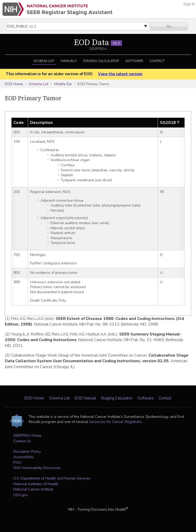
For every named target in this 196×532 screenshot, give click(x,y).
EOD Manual (85, 398)
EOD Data (98, 43)
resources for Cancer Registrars (115, 421)
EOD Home (14, 83)
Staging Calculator (101, 61)
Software (134, 61)
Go (169, 26)
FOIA (17, 462)
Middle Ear (63, 83)
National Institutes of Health (35, 483)
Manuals (69, 61)
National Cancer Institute (33, 489)
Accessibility (23, 456)
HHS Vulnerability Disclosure (36, 467)
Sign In (189, 4)
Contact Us (22, 441)
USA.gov (20, 494)
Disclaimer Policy (27, 451)
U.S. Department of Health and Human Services (52, 478)
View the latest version (120, 73)
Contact (157, 61)
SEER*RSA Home (27, 435)
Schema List (43, 61)
